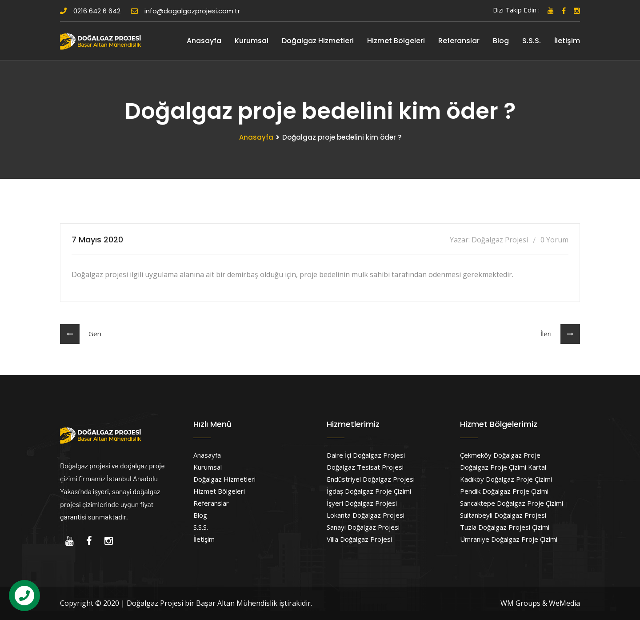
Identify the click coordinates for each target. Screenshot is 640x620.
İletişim (567, 41)
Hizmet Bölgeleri (396, 41)
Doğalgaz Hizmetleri (318, 41)
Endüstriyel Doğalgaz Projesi (371, 479)
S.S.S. (531, 41)
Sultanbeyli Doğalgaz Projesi (503, 515)
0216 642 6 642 (90, 11)
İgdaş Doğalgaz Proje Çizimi (369, 491)
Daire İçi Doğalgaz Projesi (366, 455)
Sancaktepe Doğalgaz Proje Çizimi (511, 503)
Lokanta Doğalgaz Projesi (365, 515)
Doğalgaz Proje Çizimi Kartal (503, 467)
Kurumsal (251, 41)
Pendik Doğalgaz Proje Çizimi (504, 491)
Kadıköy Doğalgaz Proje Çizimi (506, 479)
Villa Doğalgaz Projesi (359, 539)
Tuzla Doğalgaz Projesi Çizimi (504, 527)
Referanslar (459, 41)
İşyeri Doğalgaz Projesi (362, 503)
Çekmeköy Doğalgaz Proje (500, 455)
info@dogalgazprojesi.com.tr (185, 11)
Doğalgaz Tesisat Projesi (365, 467)
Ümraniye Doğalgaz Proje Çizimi (508, 539)
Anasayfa (204, 41)
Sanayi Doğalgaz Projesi (363, 527)
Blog (501, 41)
